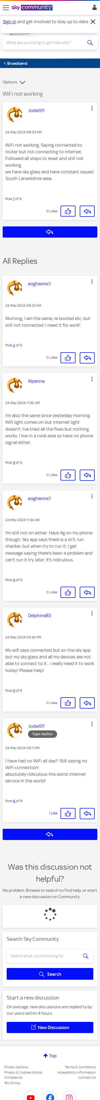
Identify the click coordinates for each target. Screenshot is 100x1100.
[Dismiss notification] (93, 22)
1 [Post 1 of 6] (13, 199)
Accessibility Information (76, 1072)
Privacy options (16, 1067)
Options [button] (10, 82)
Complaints (13, 1077)
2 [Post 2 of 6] (14, 345)
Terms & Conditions (80, 1067)
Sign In (93, 9)
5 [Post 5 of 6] (14, 691)
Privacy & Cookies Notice (23, 1072)
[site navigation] (6, 7)
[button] (92, 108)
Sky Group (12, 1083)
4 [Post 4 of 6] (14, 580)
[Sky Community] (33, 8)
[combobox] (45, 42)
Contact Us (87, 1077)
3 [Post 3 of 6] (14, 463)
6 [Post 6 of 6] (14, 801)
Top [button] (53, 1055)
